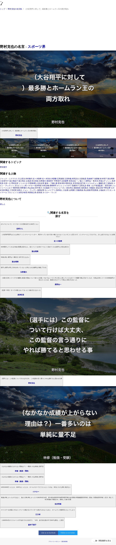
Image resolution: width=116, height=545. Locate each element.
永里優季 (64, 181)
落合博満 (110, 179)
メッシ (108, 181)
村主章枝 (35, 181)
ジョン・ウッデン (30, 190)
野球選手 (3, 167)
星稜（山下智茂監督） (95, 185)
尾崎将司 (53, 185)
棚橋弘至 (102, 183)
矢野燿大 (42, 181)
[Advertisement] (58, 27)
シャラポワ (67, 185)
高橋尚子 (75, 185)
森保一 (47, 183)
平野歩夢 (106, 188)
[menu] (1, 1)
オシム (59, 185)
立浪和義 (67, 179)
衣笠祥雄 (76, 183)
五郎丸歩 (82, 185)
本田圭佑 (72, 181)
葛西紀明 (40, 190)
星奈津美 (61, 183)
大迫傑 (65, 190)
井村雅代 (28, 179)
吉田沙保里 (22, 192)
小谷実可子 (4, 181)
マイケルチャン (92, 183)
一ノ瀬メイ (80, 181)
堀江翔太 (21, 181)
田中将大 (38, 188)
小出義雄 (46, 188)
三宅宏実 (13, 190)
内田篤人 (59, 190)
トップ (2, 9)
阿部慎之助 (32, 192)
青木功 (95, 181)
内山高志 (31, 188)
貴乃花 (82, 183)
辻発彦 (28, 181)
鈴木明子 (103, 179)
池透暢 (96, 179)
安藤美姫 (79, 190)
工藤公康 (53, 183)
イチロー (30, 185)
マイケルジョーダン (58, 188)
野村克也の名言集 (15, 9)
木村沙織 (45, 185)
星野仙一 (88, 181)
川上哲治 (21, 179)
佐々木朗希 (37, 179)
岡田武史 (68, 183)
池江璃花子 (13, 181)
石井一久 (7, 183)
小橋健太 (92, 188)
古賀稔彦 (82, 179)
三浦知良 (109, 183)
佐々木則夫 (46, 179)
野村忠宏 (14, 183)
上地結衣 (102, 190)
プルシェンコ (12, 192)
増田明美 (16, 188)
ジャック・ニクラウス (9, 179)
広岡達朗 (60, 179)
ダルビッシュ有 (20, 185)
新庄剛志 (5, 190)
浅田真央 (84, 188)
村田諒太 (75, 179)
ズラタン (109, 190)
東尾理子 (49, 181)
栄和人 (19, 190)
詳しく (2, 204)
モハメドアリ (50, 190)
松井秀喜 (38, 185)
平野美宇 (57, 181)
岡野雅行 (23, 188)
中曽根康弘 (32, 183)
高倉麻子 (90, 179)
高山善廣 (87, 190)
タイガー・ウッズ (50, 192)
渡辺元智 (99, 188)
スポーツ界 (36, 47)
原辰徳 (39, 192)
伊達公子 (102, 181)
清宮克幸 (108, 185)
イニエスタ (23, 183)
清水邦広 (69, 188)
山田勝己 (72, 190)
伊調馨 (54, 179)
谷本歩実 (40, 183)
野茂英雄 (94, 190)
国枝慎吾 (77, 188)
